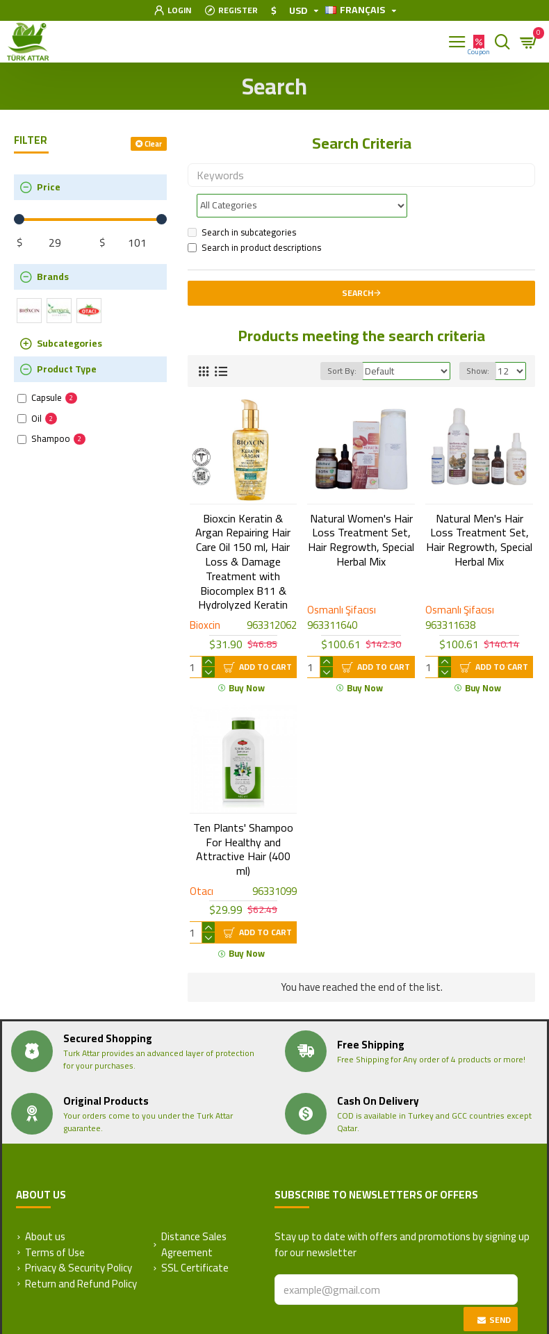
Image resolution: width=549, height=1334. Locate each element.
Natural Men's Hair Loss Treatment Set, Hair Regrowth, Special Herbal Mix (479, 509)
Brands (53, 276)
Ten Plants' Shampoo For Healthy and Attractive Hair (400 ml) (243, 819)
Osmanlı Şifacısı (341, 580)
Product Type (67, 369)
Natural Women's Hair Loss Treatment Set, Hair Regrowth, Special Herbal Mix (361, 509)
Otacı (201, 861)
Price (48, 187)
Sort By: (342, 340)
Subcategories (69, 343)
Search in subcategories (242, 202)
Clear (153, 144)
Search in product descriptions (254, 217)
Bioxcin (205, 595)
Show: (477, 340)
